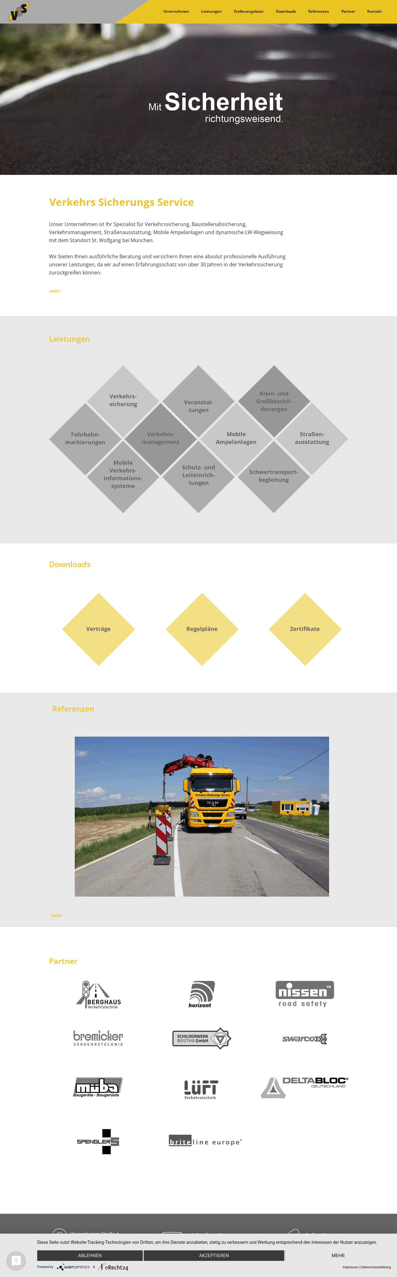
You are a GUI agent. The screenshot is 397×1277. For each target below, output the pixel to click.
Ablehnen (90, 1255)
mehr (338, 1255)
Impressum (350, 1267)
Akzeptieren (214, 1255)
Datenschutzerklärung (376, 1267)
